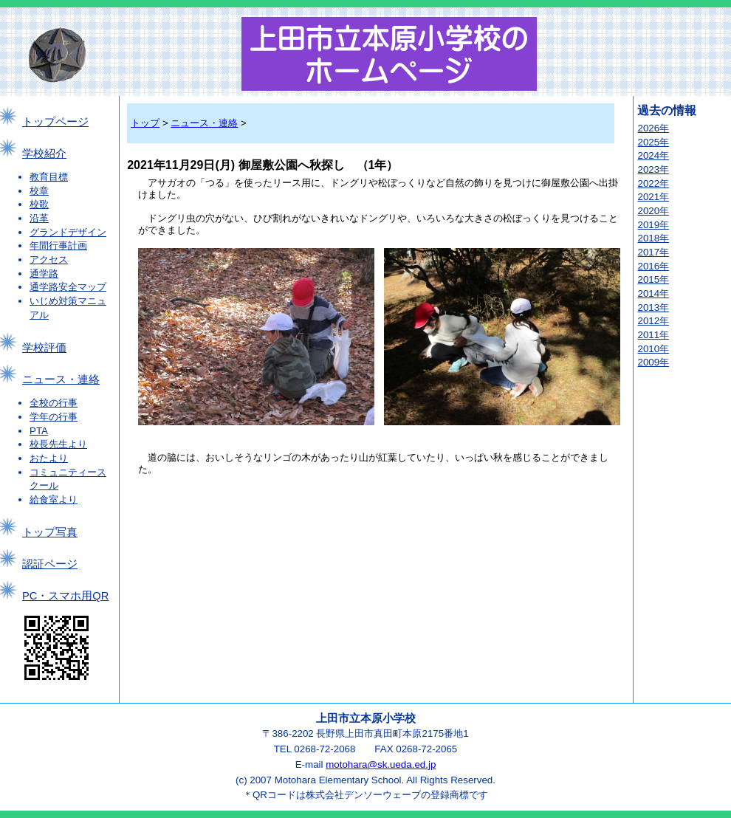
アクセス (49, 259)
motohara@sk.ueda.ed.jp (381, 764)
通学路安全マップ (68, 286)
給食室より (54, 499)
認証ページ (50, 564)
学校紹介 (44, 153)
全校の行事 (54, 402)
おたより (49, 458)
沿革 (39, 218)
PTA (39, 430)
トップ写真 (50, 532)
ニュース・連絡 (61, 379)
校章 (39, 190)
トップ (145, 122)
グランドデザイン (68, 232)
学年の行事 (54, 416)
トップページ (55, 122)
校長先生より (58, 444)
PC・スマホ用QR (65, 596)
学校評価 (44, 348)
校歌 (39, 204)
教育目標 (49, 176)
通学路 (44, 273)
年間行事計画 (58, 245)
